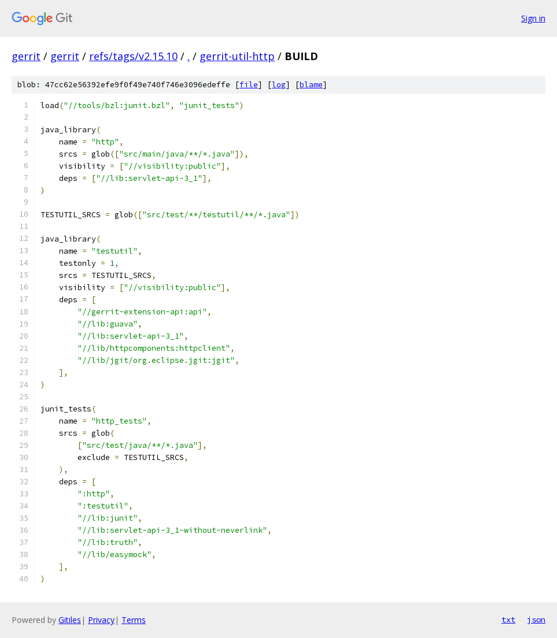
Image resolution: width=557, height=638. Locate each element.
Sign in (533, 18)
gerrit (26, 56)
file (248, 85)
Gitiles (69, 619)
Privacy (101, 619)
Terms (133, 619)
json (536, 619)
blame (311, 85)
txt (508, 619)
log (279, 85)
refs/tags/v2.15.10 (133, 56)
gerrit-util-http (237, 56)
